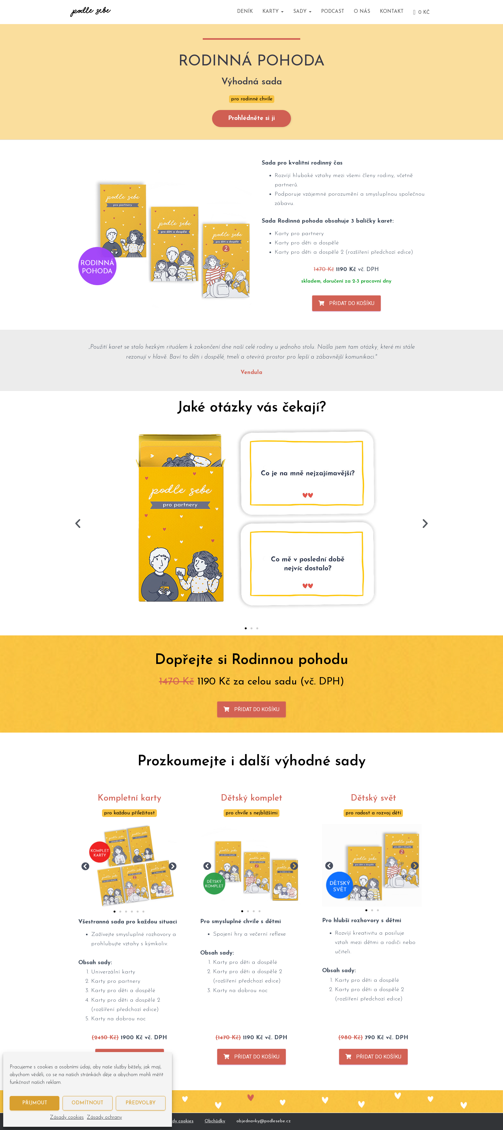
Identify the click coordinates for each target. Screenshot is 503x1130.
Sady (302, 11)
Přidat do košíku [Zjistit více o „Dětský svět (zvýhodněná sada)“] (378, 1057)
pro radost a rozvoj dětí (373, 813)
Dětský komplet (251, 798)
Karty (273, 11)
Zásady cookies (67, 1117)
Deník (245, 11)
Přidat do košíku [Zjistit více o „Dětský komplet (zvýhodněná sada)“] (256, 1057)
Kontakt (392, 11)
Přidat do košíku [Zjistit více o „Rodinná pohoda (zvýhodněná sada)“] (351, 303)
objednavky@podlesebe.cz (263, 1121)
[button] (78, 524)
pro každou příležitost (129, 813)
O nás (362, 11)
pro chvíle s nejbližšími (251, 813)
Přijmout (34, 1103)
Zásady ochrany (104, 1117)
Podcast (332, 11)
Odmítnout (87, 1103)
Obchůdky (215, 1121)
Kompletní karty (129, 798)
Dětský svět (373, 798)
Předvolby (140, 1103)
